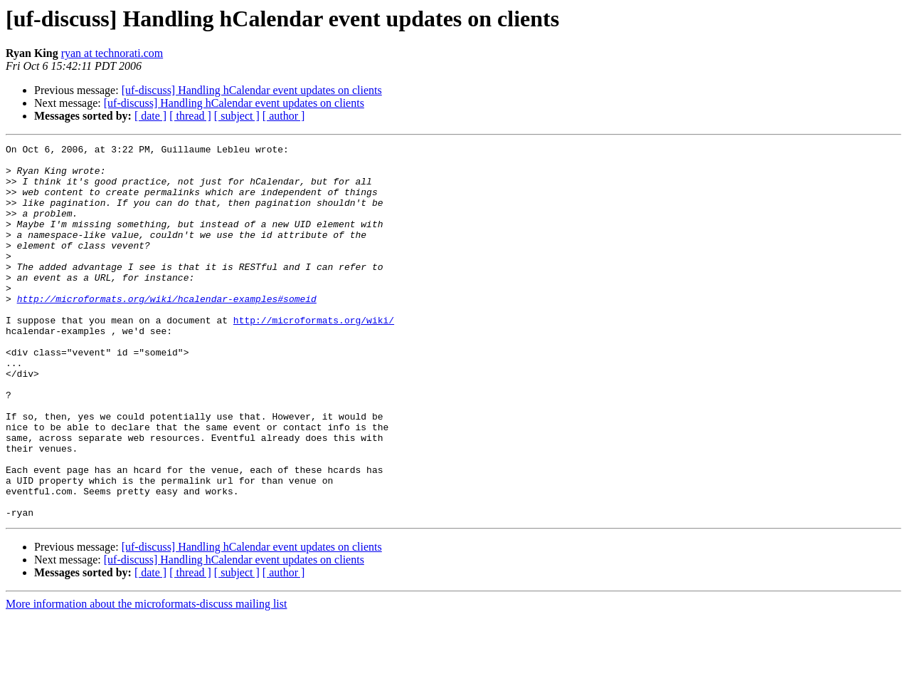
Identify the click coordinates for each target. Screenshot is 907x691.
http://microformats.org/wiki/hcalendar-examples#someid (167, 330)
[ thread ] (190, 116)
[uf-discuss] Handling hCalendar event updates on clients (252, 90)
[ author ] (283, 116)
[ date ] (150, 116)
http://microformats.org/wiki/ (313, 356)
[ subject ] (237, 116)
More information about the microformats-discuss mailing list (146, 678)
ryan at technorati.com (112, 53)
